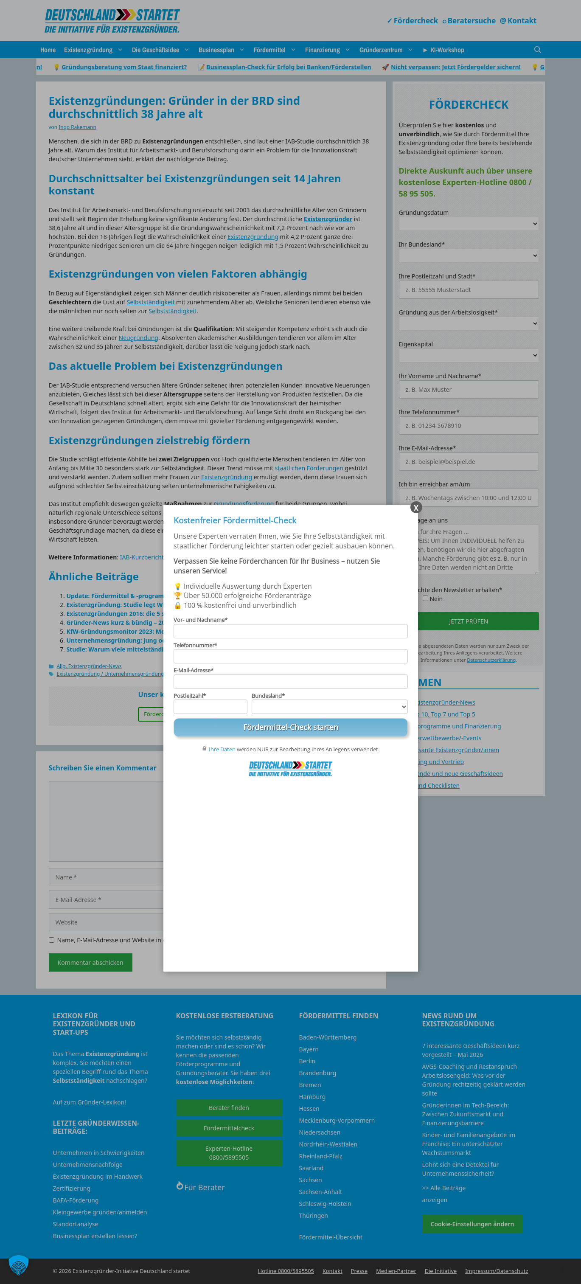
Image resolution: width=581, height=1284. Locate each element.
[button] (18, 1265)
